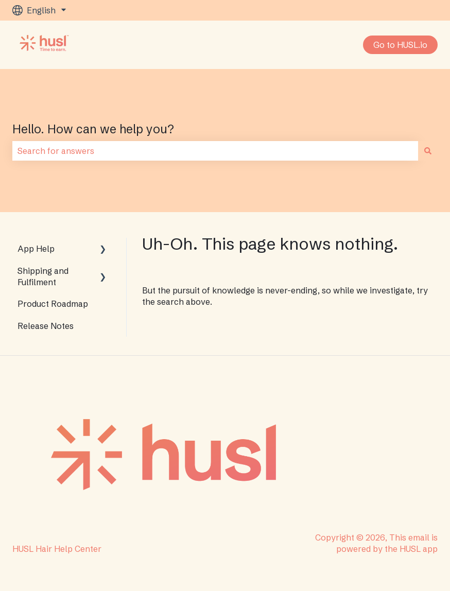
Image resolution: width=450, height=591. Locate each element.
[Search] (428, 151)
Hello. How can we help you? (93, 129)
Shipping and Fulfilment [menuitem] (43, 276)
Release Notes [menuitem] (46, 326)
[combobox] (215, 151)
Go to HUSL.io (400, 45)
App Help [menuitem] (36, 249)
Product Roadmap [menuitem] (53, 304)
